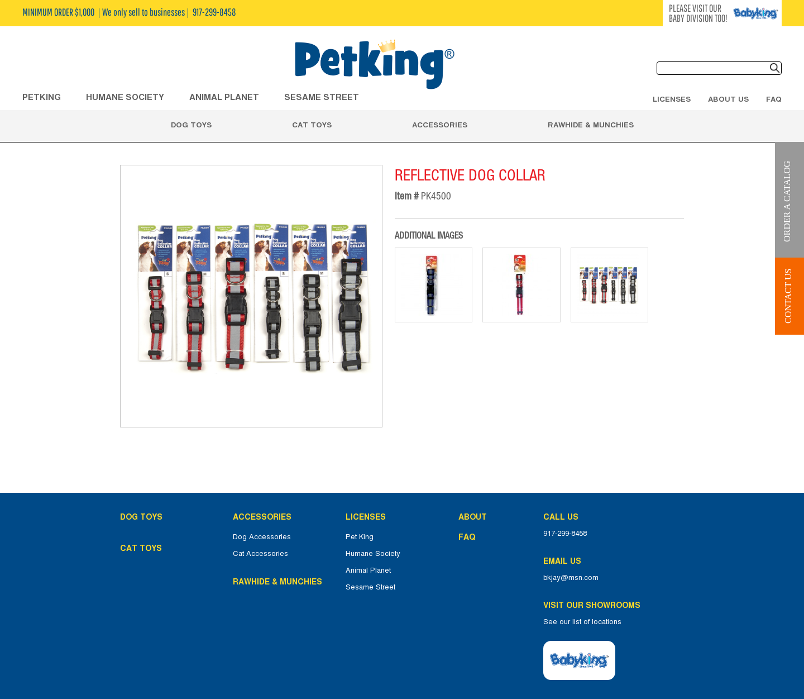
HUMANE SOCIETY (125, 97)
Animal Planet (368, 570)
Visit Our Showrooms (594, 605)
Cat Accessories (260, 553)
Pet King (360, 536)
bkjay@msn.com (571, 577)
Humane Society (373, 553)
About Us (728, 99)
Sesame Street (321, 97)
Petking (41, 97)
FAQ (774, 99)
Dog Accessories (262, 536)
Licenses (672, 99)
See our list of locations (582, 621)
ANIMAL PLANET (224, 97)
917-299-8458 (565, 533)
